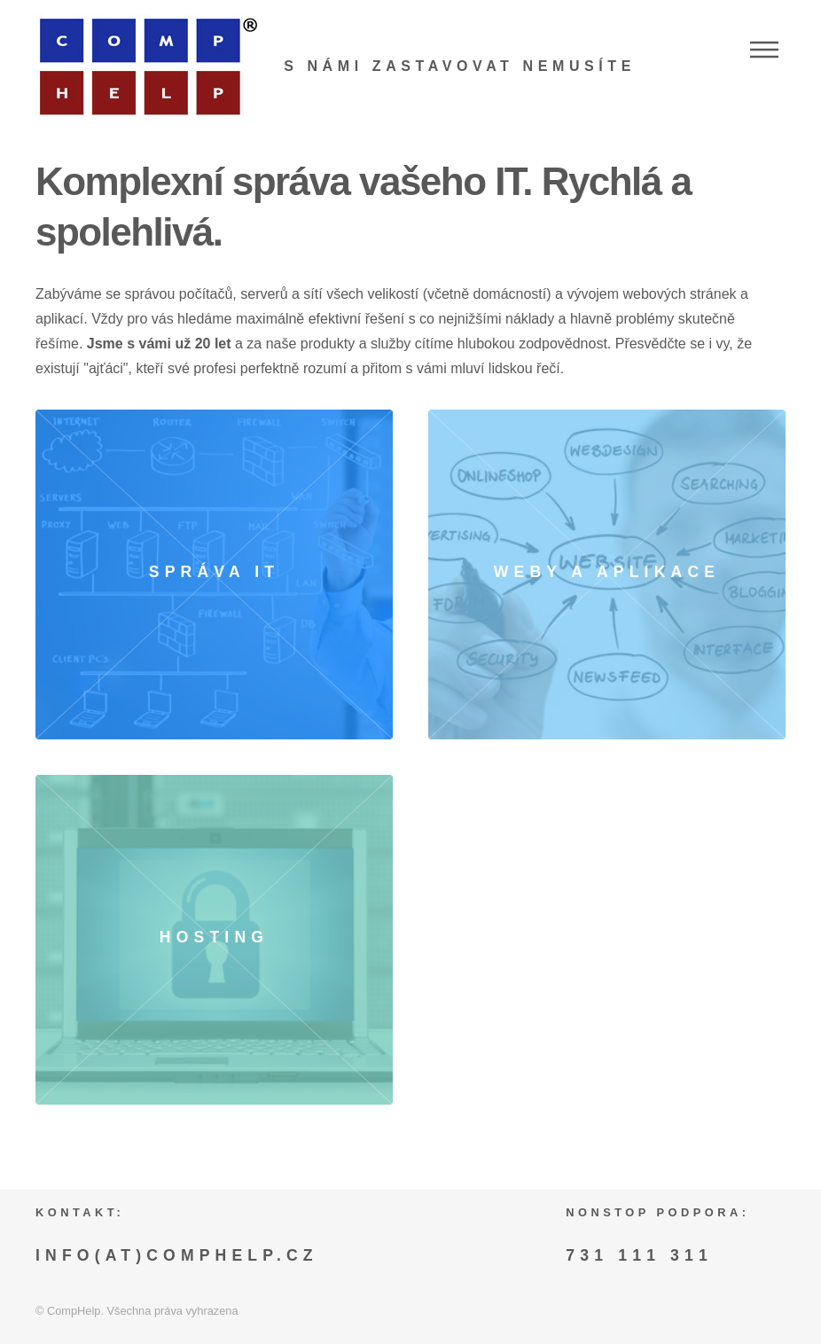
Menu (764, 49)
